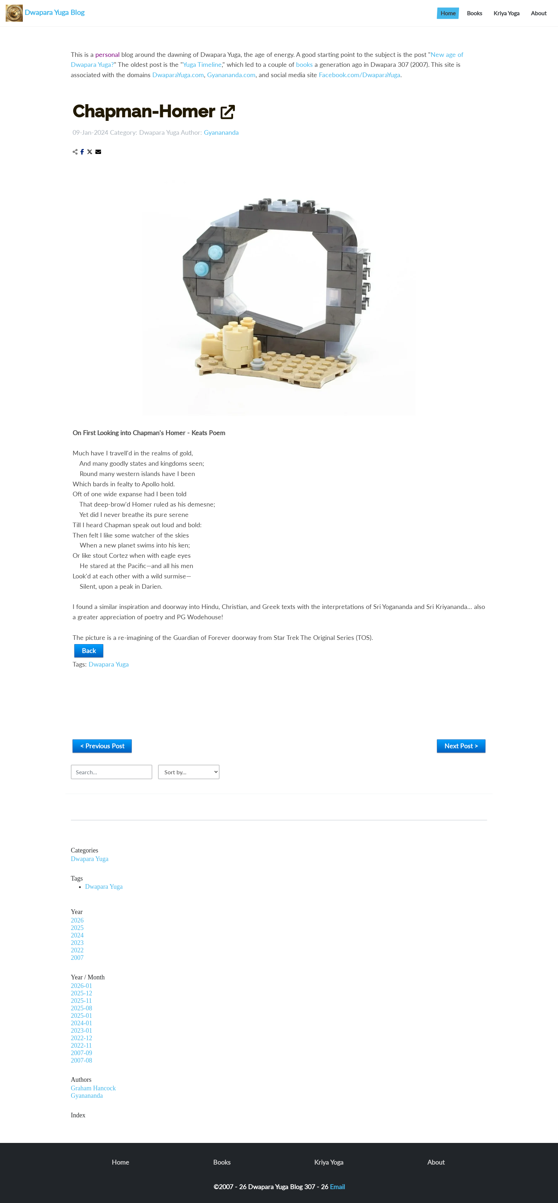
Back (89, 650)
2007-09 (81, 1053)
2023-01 (81, 1030)
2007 (77, 957)
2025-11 (81, 1000)
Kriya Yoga (507, 13)
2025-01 (81, 1015)
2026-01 (81, 985)
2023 (77, 942)
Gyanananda (221, 132)
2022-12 (81, 1038)
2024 (77, 935)
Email (337, 1187)
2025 (77, 927)
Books (474, 13)
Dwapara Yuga (159, 132)
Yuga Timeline (202, 64)
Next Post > (461, 746)
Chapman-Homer (144, 111)
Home (448, 13)
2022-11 (81, 1045)
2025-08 (81, 1008)
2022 (77, 950)
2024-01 (81, 1023)
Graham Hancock (93, 1088)
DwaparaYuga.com (178, 75)
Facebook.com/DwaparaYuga (359, 75)
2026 (77, 920)
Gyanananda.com (231, 75)
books (304, 64)
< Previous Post (102, 746)
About (539, 13)
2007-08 (81, 1060)
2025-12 (81, 993)
